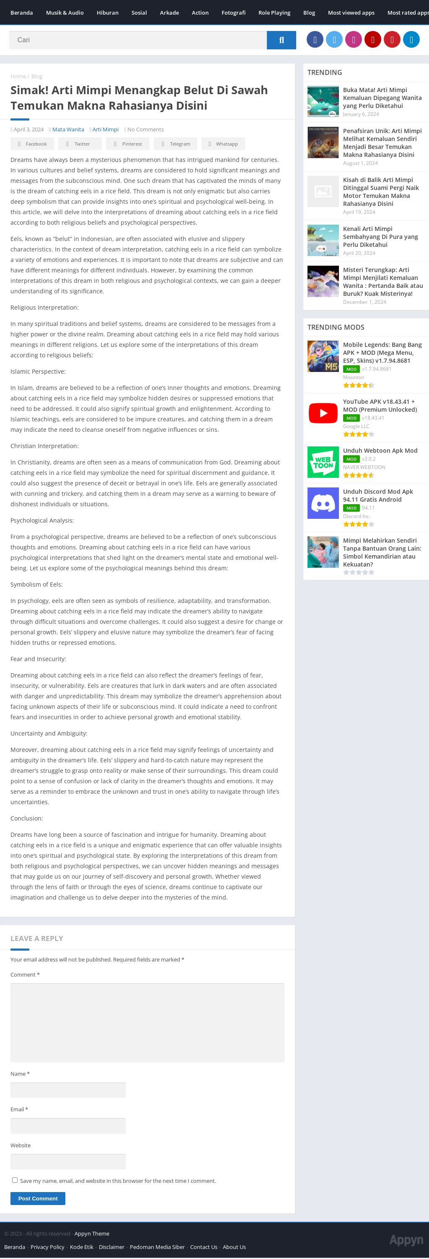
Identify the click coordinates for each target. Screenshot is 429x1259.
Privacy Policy (48, 1248)
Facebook (31, 145)
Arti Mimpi (106, 130)
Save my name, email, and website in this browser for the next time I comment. (118, 1182)
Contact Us (203, 1248)
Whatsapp (222, 145)
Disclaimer (111, 1248)
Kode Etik (81, 1248)
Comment (25, 976)
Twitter (76, 145)
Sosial (139, 12)
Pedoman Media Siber (157, 1248)
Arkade (169, 12)
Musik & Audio (65, 12)
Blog (309, 12)
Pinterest (126, 145)
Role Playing (274, 12)
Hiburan (108, 12)
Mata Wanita (68, 130)
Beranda (21, 12)
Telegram (174, 145)
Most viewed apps (351, 12)
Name (20, 1074)
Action (200, 12)
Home (18, 77)
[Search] (152, 40)
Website (20, 1146)
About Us (234, 1248)
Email (19, 1110)
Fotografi (234, 12)
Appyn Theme (92, 1234)
